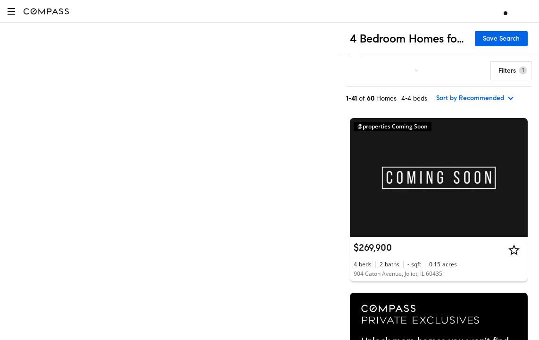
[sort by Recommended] (475, 98)
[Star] (514, 250)
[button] (11, 11)
